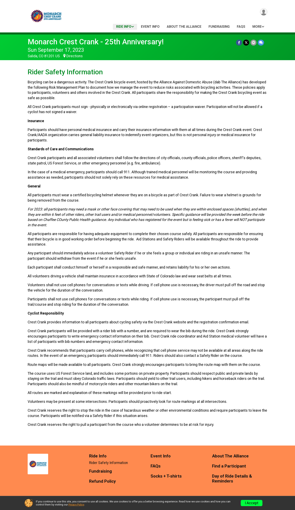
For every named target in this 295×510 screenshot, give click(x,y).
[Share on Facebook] (239, 43)
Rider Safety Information (108, 463)
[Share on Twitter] (246, 43)
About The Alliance (184, 27)
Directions (74, 56)
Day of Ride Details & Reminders (232, 479)
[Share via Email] (253, 43)
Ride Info (123, 27)
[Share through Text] (261, 43)
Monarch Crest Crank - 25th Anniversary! (96, 41)
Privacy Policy (76, 504)
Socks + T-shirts (166, 476)
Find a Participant (229, 466)
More (257, 27)
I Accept (251, 503)
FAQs (241, 27)
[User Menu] (263, 12)
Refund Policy (102, 481)
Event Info (150, 27)
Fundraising (219, 27)
